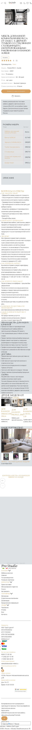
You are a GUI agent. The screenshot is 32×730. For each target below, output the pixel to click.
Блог (2, 612)
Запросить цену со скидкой (16, 91)
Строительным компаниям (9, 598)
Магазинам (4, 596)
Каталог (2, 3)
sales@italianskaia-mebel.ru (13, 272)
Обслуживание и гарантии (9, 587)
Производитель (8, 64)
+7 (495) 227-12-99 (7, 657)
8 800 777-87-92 (6, 654)
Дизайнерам (5, 600)
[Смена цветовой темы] (24, 3)
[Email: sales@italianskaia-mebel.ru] (21, 3)
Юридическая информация (10, 603)
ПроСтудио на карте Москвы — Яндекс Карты (16, 563)
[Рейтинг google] (20, 692)
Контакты (4, 614)
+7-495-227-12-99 (14, 277)
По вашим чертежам (7, 580)
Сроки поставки (6, 584)
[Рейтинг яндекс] (7, 690)
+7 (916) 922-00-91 (7, 659)
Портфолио (4, 607)
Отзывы (3, 610)
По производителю (7, 577)
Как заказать (5, 591)
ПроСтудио (15, 726)
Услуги (3, 589)
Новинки (4, 575)
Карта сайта (5, 710)
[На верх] (4, 718)
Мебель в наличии (7, 573)
